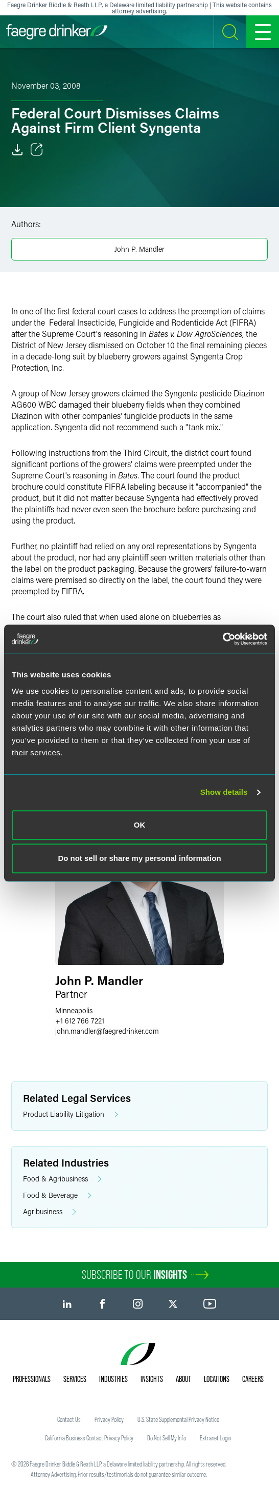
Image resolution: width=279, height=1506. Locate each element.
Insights (152, 1378)
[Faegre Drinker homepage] (56, 31)
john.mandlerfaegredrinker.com (107, 1031)
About (183, 1378)
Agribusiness (49, 1212)
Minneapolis (73, 1010)
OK (140, 824)
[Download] (17, 149)
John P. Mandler (139, 249)
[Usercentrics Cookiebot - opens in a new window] (222, 639)
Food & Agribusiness (62, 1179)
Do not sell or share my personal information (139, 858)
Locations (216, 1378)
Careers (253, 1378)
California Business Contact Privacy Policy (89, 1438)
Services (74, 1378)
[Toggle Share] (36, 149)
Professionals (32, 1378)
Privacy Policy (109, 1419)
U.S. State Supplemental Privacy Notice (178, 1419)
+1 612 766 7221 (79, 1021)
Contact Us (69, 1419)
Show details (224, 792)
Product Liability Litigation (70, 1114)
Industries (113, 1378)
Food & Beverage (57, 1195)
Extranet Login (215, 1438)
